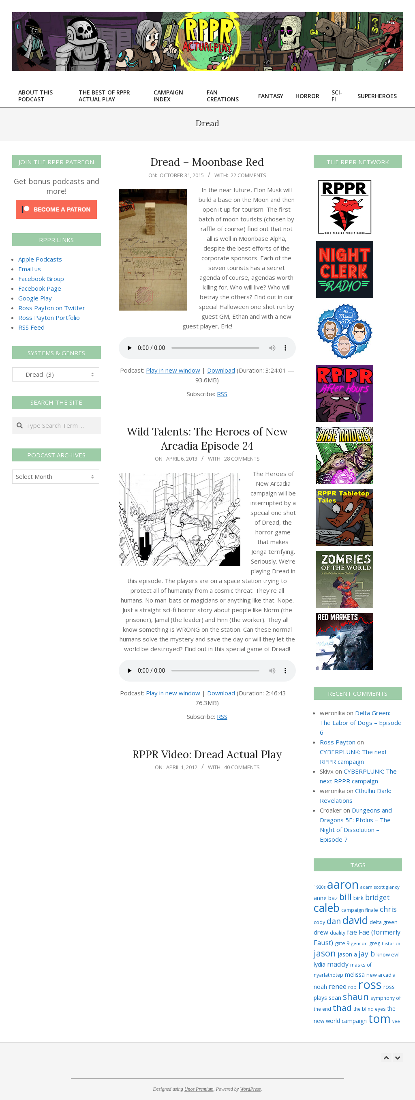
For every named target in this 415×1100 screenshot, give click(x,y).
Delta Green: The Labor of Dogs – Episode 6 (361, 722)
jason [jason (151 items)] (325, 953)
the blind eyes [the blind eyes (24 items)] (369, 1009)
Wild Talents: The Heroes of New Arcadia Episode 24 (207, 438)
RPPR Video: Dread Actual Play (207, 754)
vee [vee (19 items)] (396, 1021)
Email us (29, 269)
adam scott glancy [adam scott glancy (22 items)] (380, 887)
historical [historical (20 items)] (392, 943)
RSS (222, 394)
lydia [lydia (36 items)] (319, 964)
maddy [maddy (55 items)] (338, 964)
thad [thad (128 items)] (342, 1007)
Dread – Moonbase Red (207, 162)
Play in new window (173, 370)
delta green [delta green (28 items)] (384, 922)
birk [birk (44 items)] (358, 898)
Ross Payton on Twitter (51, 308)
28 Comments (242, 458)
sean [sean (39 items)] (335, 997)
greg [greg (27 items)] (374, 943)
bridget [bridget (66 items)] (377, 897)
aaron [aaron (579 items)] (343, 884)
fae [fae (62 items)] (352, 932)
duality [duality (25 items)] (337, 932)
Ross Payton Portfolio (49, 317)
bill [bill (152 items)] (345, 897)
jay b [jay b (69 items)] (367, 953)
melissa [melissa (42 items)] (355, 974)
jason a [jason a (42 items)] (347, 954)
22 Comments (248, 175)
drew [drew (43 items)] (321, 932)
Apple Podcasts (40, 259)
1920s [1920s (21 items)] (319, 887)
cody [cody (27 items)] (319, 922)
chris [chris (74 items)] (388, 909)
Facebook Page (39, 288)
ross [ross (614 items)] (370, 984)
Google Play (35, 298)
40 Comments (242, 767)
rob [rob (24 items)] (352, 987)
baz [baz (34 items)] (333, 898)
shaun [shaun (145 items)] (356, 996)
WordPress (250, 1089)
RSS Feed (31, 327)
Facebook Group (41, 278)
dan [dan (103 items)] (334, 921)
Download (221, 370)
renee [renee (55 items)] (338, 986)
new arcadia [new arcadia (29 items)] (381, 974)
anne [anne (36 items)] (320, 898)
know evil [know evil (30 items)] (388, 954)
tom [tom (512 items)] (379, 1018)
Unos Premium (199, 1089)
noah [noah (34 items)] (320, 987)
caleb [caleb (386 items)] (327, 907)
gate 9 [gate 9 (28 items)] (342, 943)
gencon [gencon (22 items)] (359, 943)
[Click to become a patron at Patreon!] (56, 205)
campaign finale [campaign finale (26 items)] (359, 910)
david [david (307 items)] (355, 920)
